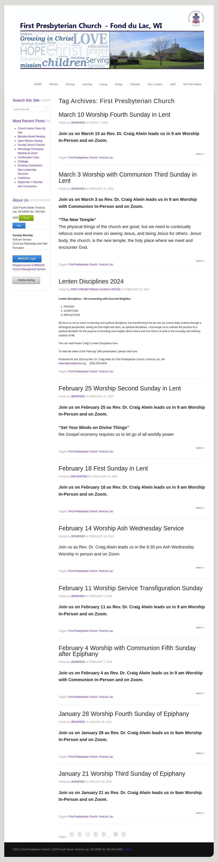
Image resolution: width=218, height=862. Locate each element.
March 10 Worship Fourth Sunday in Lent (114, 114)
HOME (38, 84)
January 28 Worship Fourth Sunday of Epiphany (124, 713)
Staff (172, 84)
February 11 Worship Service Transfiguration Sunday (131, 588)
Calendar (135, 84)
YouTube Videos (192, 84)
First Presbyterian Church (83, 157)
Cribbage (23, 161)
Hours (26, 218)
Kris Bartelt (80, 476)
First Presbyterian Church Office (95, 289)
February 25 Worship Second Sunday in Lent (120, 388)
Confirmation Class (28, 157)
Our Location (155, 84)
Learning (87, 84)
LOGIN (127, 849)
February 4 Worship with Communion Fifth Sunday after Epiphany (127, 651)
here (115, 343)
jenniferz (78, 122)
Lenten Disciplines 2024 (91, 281)
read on (200, 154)
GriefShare (24, 178)
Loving (103, 84)
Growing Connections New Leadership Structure (30, 169)
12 (115, 833)
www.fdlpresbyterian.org (72, 363)
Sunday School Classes (31, 144)
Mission (53, 84)
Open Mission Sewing (30, 140)
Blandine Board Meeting (31, 136)
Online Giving (26, 280)
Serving (70, 84)
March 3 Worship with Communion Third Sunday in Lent (128, 177)
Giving (118, 84)
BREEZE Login (27, 258)
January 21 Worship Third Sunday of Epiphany (122, 773)
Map (19, 225)
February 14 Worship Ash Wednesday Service (121, 528)
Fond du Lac (106, 157)
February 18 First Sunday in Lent (103, 468)
